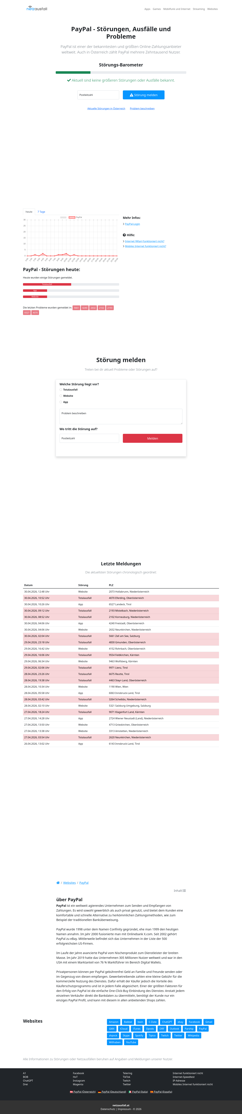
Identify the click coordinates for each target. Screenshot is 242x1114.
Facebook (194, 1022)
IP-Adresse (179, 1080)
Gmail (208, 1022)
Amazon (113, 1022)
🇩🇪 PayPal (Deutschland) (112, 1091)
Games (157, 9)
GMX (112, 1028)
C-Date (153, 1022)
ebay (180, 1022)
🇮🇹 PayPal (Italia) (138, 1091)
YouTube (131, 1042)
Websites (212, 9)
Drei (25, 1084)
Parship (189, 1028)
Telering (127, 1073)
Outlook (174, 1028)
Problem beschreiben (142, 108)
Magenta (78, 1084)
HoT (75, 1077)
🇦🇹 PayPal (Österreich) (83, 1091)
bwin (140, 1022)
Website (68, 396)
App (65, 402)
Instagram (79, 1080)
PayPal (203, 1028)
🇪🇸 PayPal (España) (161, 1091)
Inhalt (180, 891)
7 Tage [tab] (41, 211)
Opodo (150, 1028)
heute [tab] (29, 211)
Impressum (124, 1109)
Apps (147, 9)
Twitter (178, 1035)
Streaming (199, 9)
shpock (113, 1035)
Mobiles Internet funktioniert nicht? (145, 246)
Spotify (139, 1035)
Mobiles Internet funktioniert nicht (193, 1084)
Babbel (128, 1022)
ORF (162, 1028)
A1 (24, 1073)
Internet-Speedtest (184, 1077)
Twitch (165, 1035)
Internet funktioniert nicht (188, 1073)
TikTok (126, 1077)
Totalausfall (70, 389)
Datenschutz (108, 1109)
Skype (126, 1035)
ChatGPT (167, 1022)
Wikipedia (193, 1035)
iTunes (136, 1028)
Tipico (152, 1035)
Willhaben (115, 1042)
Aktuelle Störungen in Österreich (106, 108)
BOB (25, 1077)
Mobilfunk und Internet (176, 9)
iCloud (123, 1028)
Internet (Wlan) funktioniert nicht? (144, 241)
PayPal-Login (132, 224)
